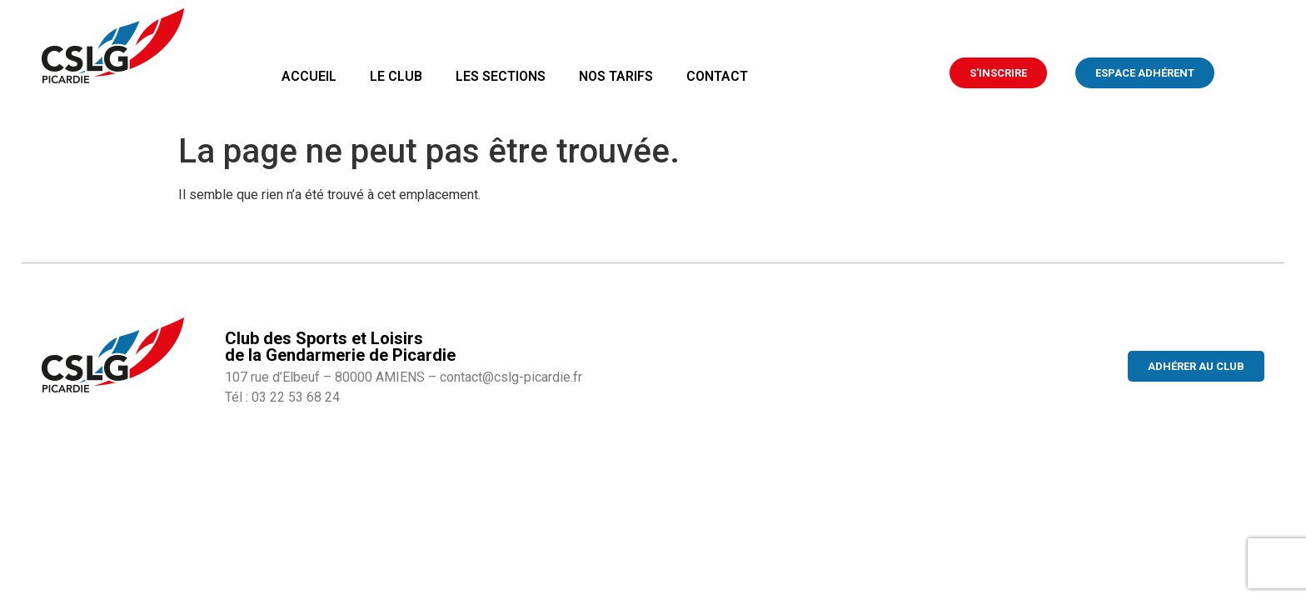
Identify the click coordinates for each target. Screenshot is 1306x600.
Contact (717, 76)
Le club (396, 76)
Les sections (501, 76)
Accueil (309, 76)
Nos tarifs (616, 76)
